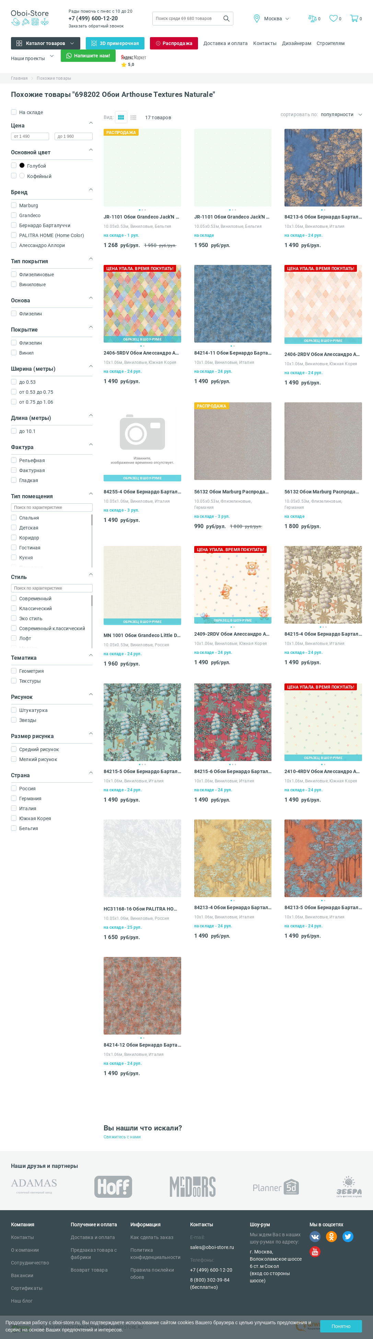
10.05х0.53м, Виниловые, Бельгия (137, 226)
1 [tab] (139, 210)
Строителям (331, 43)
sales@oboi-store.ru (212, 1247)
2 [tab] (142, 210)
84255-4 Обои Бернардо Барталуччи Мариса (142, 491)
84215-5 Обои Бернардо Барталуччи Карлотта (142, 771)
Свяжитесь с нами (122, 1137)
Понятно (340, 1326)
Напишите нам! (92, 55)
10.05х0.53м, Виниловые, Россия (136, 645)
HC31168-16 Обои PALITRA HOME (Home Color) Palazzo (142, 909)
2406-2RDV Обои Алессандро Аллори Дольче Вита (323, 354)
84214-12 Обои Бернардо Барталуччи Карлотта (142, 1045)
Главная (19, 78)
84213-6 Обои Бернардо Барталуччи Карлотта (323, 217)
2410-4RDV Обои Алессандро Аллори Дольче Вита (323, 771)
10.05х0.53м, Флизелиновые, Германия (223, 504)
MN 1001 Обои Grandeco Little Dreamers (142, 635)
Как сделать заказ (151, 1237)
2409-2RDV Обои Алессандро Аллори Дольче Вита (233, 634)
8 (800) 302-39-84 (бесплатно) (210, 1283)
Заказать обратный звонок (96, 26)
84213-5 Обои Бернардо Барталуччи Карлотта (323, 907)
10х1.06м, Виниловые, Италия (314, 226)
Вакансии (22, 1275)
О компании (25, 1250)
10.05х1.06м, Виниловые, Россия (136, 918)
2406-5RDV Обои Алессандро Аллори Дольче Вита (142, 353)
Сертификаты (27, 1288)
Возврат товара (89, 1270)
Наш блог (22, 1301)
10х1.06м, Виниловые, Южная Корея (140, 362)
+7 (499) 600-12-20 (93, 18)
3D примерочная (119, 43)
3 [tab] (145, 210)
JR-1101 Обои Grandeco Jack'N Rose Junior (142, 217)
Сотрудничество (30, 1262)
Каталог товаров (46, 43)
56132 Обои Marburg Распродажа (233, 491)
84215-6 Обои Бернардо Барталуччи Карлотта (233, 771)
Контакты (265, 43)
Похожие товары (54, 78)
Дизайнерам (296, 43)
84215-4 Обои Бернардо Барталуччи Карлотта (323, 634)
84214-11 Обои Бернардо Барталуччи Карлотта (233, 353)
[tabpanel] (142, 168)
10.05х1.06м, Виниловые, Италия (137, 501)
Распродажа (178, 43)
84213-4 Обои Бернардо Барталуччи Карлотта (233, 907)
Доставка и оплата (225, 43)
